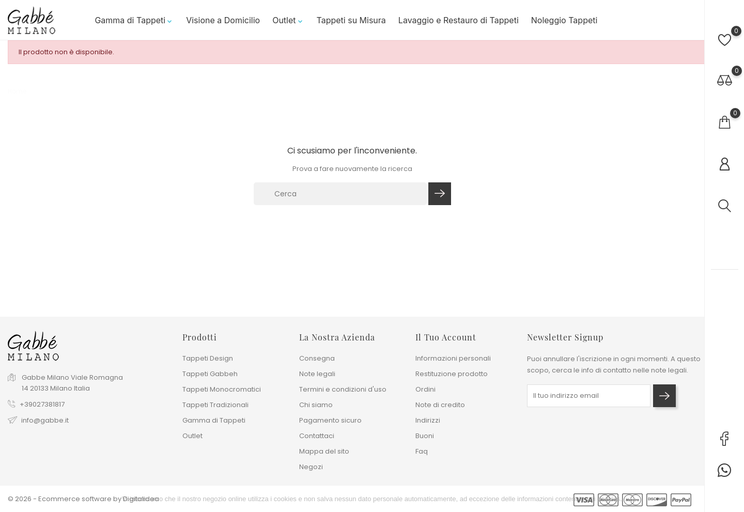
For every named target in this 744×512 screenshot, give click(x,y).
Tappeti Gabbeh (210, 374)
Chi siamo (316, 405)
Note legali (317, 374)
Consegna (317, 358)
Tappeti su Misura (351, 20)
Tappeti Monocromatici (221, 389)
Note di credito (440, 405)
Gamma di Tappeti (134, 20)
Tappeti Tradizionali (215, 405)
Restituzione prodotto (451, 374)
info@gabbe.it (45, 420)
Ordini (425, 389)
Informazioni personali (453, 358)
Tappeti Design (207, 358)
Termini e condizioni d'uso (342, 389)
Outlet (288, 20)
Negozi (311, 467)
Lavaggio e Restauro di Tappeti (458, 20)
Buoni (424, 436)
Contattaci (316, 436)
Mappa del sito (324, 451)
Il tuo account (445, 337)
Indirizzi (427, 420)
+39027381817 (42, 404)
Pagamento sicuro (330, 420)
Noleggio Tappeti (564, 20)
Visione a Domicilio (223, 20)
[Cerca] (340, 193)
